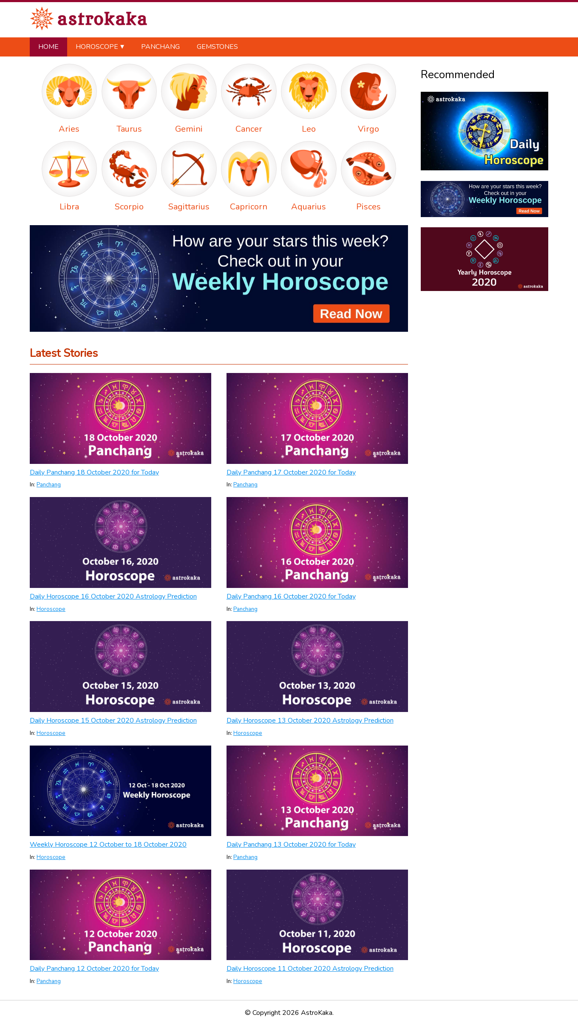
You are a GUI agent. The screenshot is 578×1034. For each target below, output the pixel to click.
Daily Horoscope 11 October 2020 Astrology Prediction (310, 968)
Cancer (248, 129)
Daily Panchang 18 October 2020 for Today (94, 472)
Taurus (129, 129)
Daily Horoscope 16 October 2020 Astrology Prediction (113, 596)
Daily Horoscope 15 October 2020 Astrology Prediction (113, 720)
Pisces (368, 206)
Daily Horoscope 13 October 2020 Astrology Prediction (310, 720)
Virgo (368, 129)
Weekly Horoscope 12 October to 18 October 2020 (108, 844)
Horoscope (97, 46)
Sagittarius (189, 206)
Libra (69, 206)
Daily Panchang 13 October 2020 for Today (291, 844)
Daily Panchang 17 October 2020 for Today (291, 472)
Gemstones (217, 46)
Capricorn (248, 206)
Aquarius (308, 206)
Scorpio (129, 206)
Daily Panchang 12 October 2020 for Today (94, 968)
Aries (69, 129)
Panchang (160, 46)
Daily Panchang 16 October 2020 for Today (291, 596)
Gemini (189, 129)
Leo (309, 129)
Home (48, 46)
